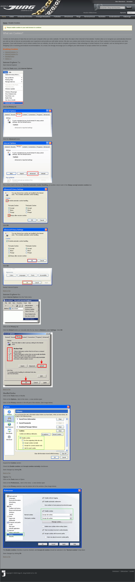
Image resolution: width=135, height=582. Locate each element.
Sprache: (123, 13)
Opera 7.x (8, 59)
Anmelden (130, 1)
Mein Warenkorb (120, 1)
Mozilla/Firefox (9, 56)
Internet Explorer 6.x (11, 54)
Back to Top (6, 291)
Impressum (115, 571)
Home (4, 17)
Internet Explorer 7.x (11, 52)
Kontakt (132, 571)
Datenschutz (124, 571)
